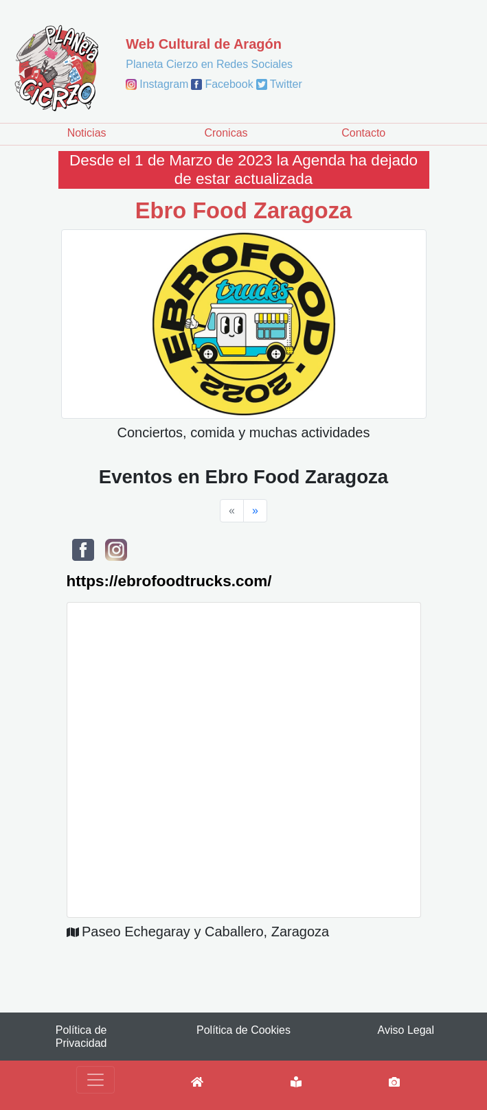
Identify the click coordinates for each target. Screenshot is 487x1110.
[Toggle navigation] (95, 1080)
